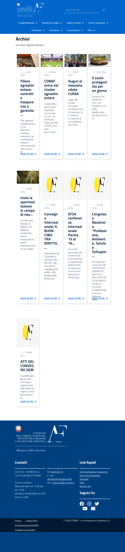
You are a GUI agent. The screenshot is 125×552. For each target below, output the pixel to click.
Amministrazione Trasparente (94, 491)
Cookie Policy (32, 540)
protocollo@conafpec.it (63, 502)
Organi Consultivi (74, 22)
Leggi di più (28, 161)
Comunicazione (73, 30)
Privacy (18, 540)
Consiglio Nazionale (26, 22)
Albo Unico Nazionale (90, 495)
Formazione (54, 30)
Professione (36, 30)
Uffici (90, 30)
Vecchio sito (85, 506)
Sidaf (82, 502)
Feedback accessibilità (25, 549)
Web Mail (84, 499)
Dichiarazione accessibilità (26, 545)
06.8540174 (57, 491)
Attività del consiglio (50, 22)
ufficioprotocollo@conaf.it (59, 499)
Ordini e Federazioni (97, 22)
